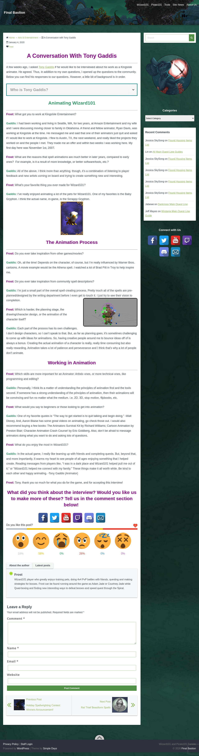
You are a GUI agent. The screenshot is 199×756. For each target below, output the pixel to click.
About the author (19, 565)
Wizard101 (140, 4)
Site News (177, 4)
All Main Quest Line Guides (168, 151)
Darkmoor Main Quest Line (173, 204)
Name (13, 652)
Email (12, 665)
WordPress (23, 752)
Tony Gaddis (46, 67)
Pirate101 (154, 4)
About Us (191, 4)
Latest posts (42, 565)
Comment (16, 619)
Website (13, 678)
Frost (10, 46)
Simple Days (50, 752)
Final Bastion (15, 12)
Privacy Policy (11, 748)
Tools (166, 4)
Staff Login (26, 748)
